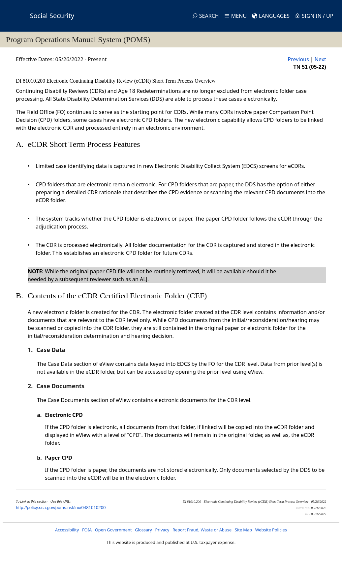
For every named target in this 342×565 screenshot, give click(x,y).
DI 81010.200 (31, 81)
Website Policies (271, 530)
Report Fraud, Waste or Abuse (202, 530)
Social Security (52, 15)
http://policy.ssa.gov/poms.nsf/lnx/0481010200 (61, 507)
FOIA (87, 530)
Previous (298, 59)
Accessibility (67, 530)
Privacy (162, 530)
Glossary (143, 530)
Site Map (243, 530)
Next (320, 59)
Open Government (113, 530)
